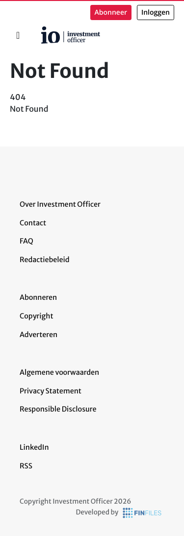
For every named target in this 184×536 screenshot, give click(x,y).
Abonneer (111, 12)
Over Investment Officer (60, 204)
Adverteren (38, 334)
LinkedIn (34, 447)
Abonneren (38, 297)
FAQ (26, 241)
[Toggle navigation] (18, 35)
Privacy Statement (50, 391)
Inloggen (155, 12)
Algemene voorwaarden (59, 372)
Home (37, 30)
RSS (26, 466)
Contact (33, 223)
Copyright (36, 316)
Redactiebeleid (45, 259)
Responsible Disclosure (58, 409)
